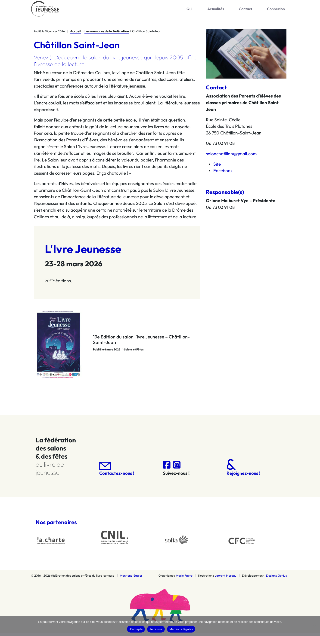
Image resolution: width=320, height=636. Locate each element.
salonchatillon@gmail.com (231, 156)
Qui (214, 10)
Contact (256, 10)
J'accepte (136, 629)
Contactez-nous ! (116, 472)
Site (217, 167)
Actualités (233, 10)
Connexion (280, 10)
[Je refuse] (314, 626)
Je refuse (155, 629)
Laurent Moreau (225, 578)
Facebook (223, 173)
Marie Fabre (184, 578)
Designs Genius (276, 578)
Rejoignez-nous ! (243, 470)
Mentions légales (131, 578)
